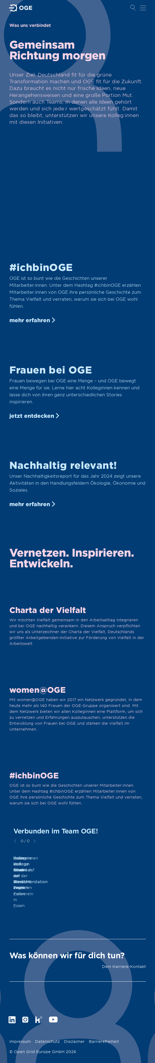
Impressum (20, 1041)
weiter (35, 841)
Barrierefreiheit (104, 1041)
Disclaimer (74, 1041)
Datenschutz (47, 1041)
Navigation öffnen (143, 8)
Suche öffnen (133, 8)
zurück (15, 841)
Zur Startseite (21, 8)
